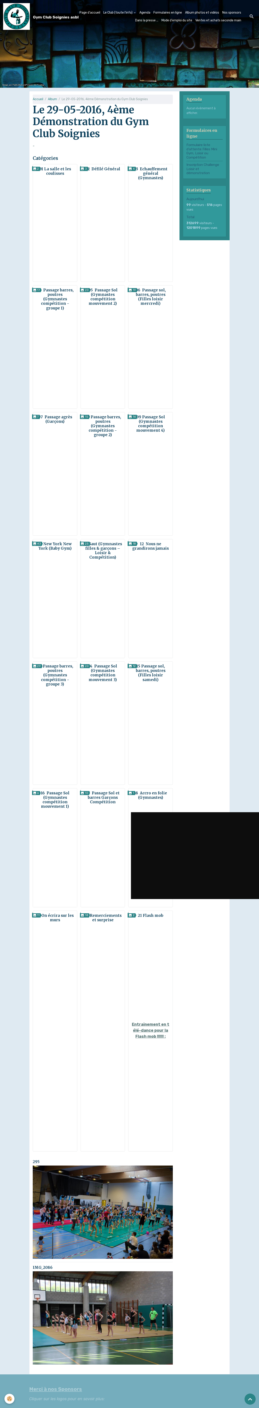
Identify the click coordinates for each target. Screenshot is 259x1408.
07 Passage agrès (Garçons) (55, 419)
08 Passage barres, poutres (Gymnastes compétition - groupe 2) (103, 426)
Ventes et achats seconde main (218, 19)
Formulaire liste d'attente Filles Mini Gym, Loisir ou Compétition (201, 151)
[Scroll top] (250, 1399)
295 (36, 1161)
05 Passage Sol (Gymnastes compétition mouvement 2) (103, 297)
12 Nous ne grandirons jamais (150, 546)
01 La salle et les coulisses (55, 171)
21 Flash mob (150, 915)
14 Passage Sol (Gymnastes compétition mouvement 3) (102, 673)
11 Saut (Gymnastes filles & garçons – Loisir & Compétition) (103, 550)
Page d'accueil (90, 11)
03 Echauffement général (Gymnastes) (150, 173)
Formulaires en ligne (167, 11)
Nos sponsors (231, 11)
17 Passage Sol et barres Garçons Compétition (103, 797)
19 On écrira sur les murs (55, 917)
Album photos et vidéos (202, 11)
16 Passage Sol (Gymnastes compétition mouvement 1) (55, 800)
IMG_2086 (43, 1267)
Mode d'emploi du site (176, 19)
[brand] (29, 15)
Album (52, 99)
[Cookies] (9, 1399)
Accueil (38, 99)
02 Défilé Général (102, 169)
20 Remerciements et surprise (103, 917)
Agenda (144, 11)
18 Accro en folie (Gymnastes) (150, 795)
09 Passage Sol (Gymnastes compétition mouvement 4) (150, 424)
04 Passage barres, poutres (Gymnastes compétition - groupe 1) (55, 299)
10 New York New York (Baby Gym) (55, 546)
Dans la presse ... (146, 19)
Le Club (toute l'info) (118, 11)
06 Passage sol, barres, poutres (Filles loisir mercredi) (150, 297)
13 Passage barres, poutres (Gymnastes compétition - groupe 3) (55, 675)
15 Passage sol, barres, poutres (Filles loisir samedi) (150, 673)
